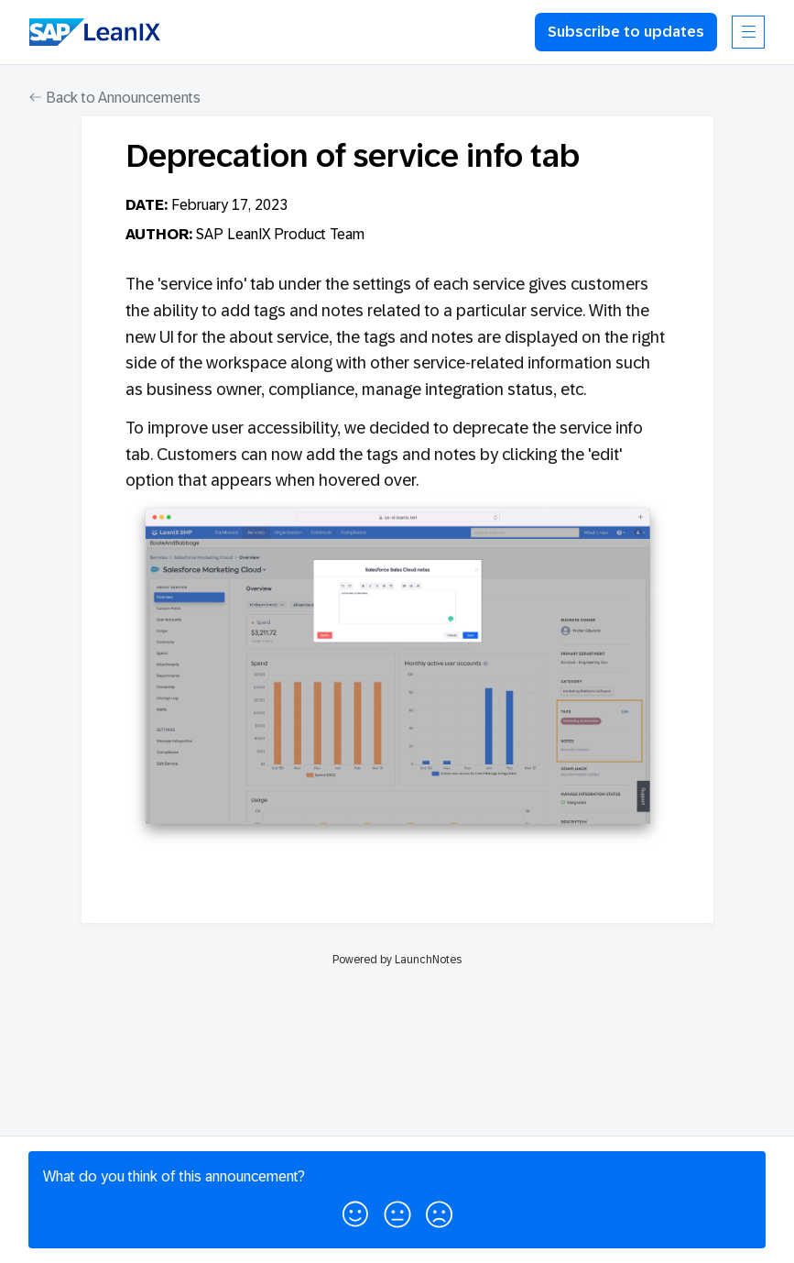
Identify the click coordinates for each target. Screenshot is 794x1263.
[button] (355, 1210)
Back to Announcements (115, 97)
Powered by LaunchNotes (397, 959)
